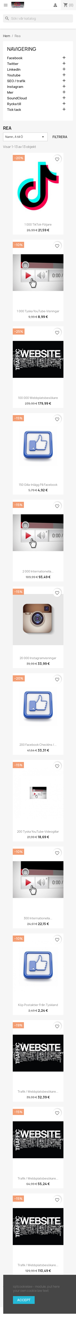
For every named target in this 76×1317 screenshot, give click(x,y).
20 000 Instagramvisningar (38, 658)
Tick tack (14, 110)
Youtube (13, 75)
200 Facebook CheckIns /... (38, 745)
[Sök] (38, 18)
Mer (10, 92)
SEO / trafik (16, 81)
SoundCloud (17, 98)
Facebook (14, 58)
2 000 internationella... (38, 571)
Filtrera (59, 137)
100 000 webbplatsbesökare (38, 398)
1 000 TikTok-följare (38, 224)
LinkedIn (13, 69)
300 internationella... (38, 918)
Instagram (15, 87)
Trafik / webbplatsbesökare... (38, 1091)
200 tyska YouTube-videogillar (38, 831)
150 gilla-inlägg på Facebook (38, 485)
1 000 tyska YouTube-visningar (38, 311)
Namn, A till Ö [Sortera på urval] (25, 136)
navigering (21, 48)
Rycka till (14, 104)
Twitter (12, 64)
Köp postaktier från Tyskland (38, 1005)
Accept (23, 1300)
